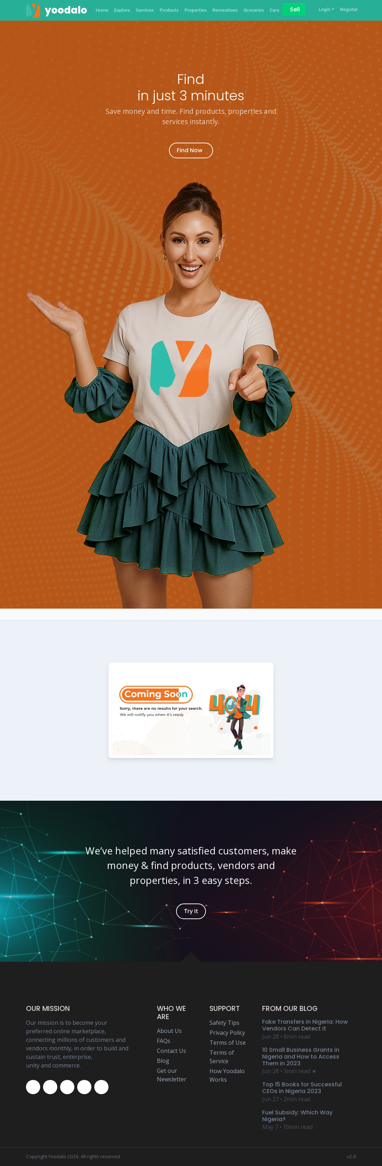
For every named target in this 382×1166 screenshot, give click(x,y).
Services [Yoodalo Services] (145, 10)
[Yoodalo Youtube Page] (84, 1087)
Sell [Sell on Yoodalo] (295, 9)
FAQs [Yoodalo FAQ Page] (163, 1041)
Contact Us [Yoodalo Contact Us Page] (171, 1051)
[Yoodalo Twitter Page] (50, 1087)
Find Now (189, 150)
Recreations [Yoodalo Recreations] (225, 10)
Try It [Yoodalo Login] (191, 911)
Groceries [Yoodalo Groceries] (253, 10)
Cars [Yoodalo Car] (275, 10)
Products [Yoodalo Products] (169, 10)
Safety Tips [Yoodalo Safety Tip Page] (224, 1023)
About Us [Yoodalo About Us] (169, 1031)
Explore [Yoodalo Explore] (122, 10)
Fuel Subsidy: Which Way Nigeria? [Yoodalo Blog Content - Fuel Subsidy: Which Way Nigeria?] (297, 1115)
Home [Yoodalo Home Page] (102, 10)
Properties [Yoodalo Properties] (196, 10)
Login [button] (324, 9)
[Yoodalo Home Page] (56, 10)
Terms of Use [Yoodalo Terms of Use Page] (227, 1042)
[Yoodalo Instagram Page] (67, 1087)
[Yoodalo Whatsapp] (101, 1087)
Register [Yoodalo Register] (349, 9)
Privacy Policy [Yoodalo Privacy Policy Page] (227, 1033)
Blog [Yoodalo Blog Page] (163, 1061)
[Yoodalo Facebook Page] (33, 1087)
